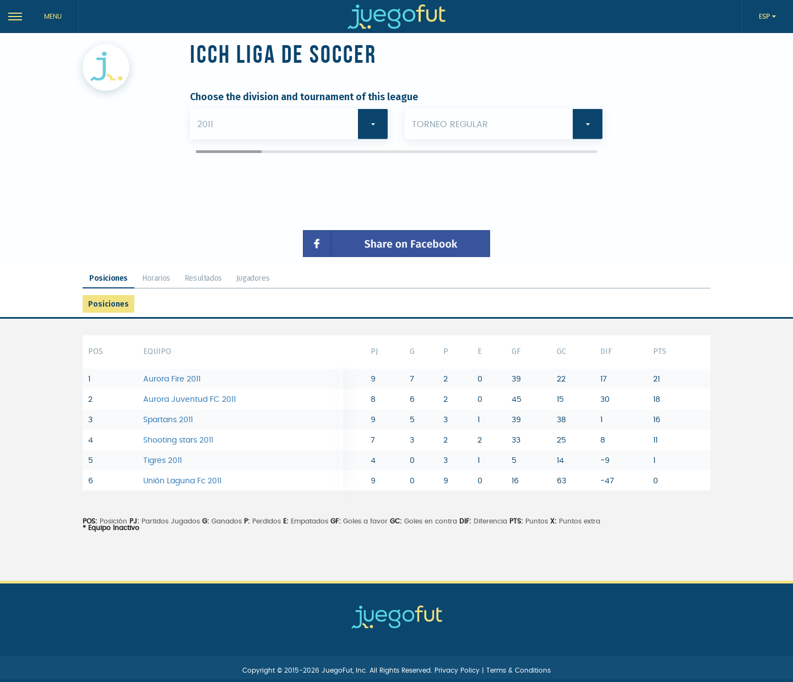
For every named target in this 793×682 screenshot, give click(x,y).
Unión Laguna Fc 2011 (182, 481)
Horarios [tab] (156, 278)
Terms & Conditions (518, 670)
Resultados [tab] (203, 278)
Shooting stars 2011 (178, 440)
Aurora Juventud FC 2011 (189, 399)
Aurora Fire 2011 (171, 379)
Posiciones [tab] (108, 278)
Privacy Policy (458, 670)
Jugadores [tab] (252, 278)
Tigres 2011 (162, 461)
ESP (765, 16)
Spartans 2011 (168, 420)
